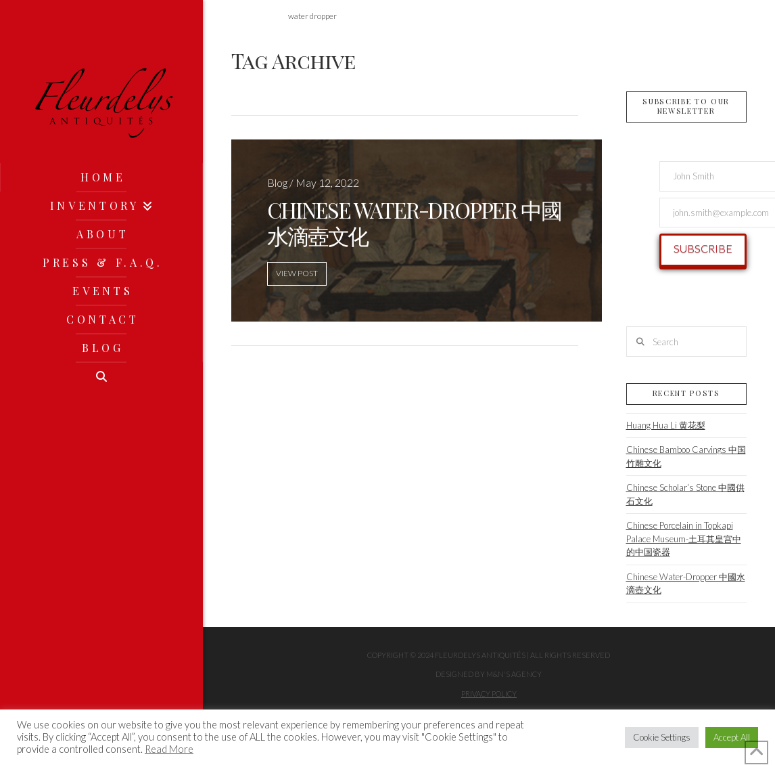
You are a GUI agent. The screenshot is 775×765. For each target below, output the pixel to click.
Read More (169, 749)
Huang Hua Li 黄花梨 (665, 425)
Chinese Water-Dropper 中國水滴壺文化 (685, 583)
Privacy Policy (489, 693)
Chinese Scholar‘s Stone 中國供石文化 (685, 494)
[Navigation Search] (101, 376)
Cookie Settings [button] (661, 737)
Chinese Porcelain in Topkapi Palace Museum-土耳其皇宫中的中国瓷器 (683, 538)
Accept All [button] (731, 737)
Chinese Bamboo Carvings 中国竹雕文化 (686, 456)
